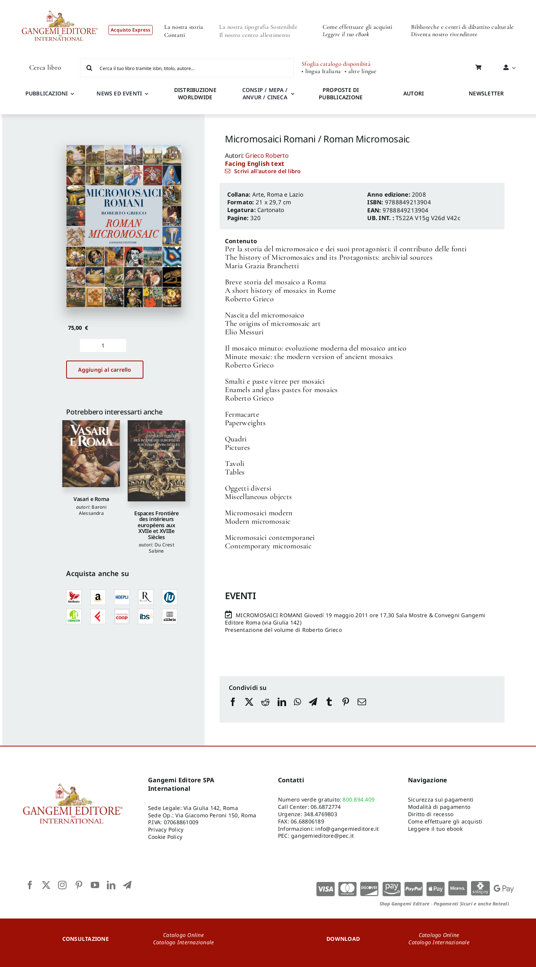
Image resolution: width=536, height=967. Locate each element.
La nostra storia (183, 27)
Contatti (174, 35)
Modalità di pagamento (439, 806)
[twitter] (46, 885)
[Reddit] (265, 709)
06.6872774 (326, 806)
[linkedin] (111, 885)
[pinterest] (79, 885)
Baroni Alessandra (93, 510)
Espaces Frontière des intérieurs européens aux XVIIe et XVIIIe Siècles (156, 525)
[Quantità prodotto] (103, 345)
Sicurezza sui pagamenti (441, 799)
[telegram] (127, 885)
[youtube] (95, 885)
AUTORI (413, 93)
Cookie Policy (165, 836)
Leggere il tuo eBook (346, 34)
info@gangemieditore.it (347, 828)
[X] (249, 709)
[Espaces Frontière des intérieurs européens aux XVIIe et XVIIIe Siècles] (156, 460)
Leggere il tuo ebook (435, 828)
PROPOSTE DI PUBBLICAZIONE (341, 93)
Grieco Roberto (267, 155)
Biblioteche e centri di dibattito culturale (462, 27)
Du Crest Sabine (161, 547)
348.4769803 (320, 814)
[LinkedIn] (282, 709)
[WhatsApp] (297, 709)
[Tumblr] (329, 709)
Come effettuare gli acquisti (358, 27)
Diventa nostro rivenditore (444, 34)
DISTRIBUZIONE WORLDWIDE (195, 93)
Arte (258, 194)
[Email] (362, 709)
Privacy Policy (165, 829)
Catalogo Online (183, 935)
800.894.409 (359, 799)
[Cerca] (89, 67)
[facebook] (30, 885)
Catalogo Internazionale (183, 942)
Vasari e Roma (91, 499)
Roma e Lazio (285, 194)
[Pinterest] (346, 709)
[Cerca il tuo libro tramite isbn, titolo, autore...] (187, 67)
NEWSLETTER (486, 93)
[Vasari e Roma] (91, 453)
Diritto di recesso (430, 814)
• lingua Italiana (321, 71)
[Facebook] (233, 709)
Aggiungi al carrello (104, 369)
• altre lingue (360, 71)
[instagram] (62, 885)
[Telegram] (313, 709)
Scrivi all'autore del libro (267, 171)
